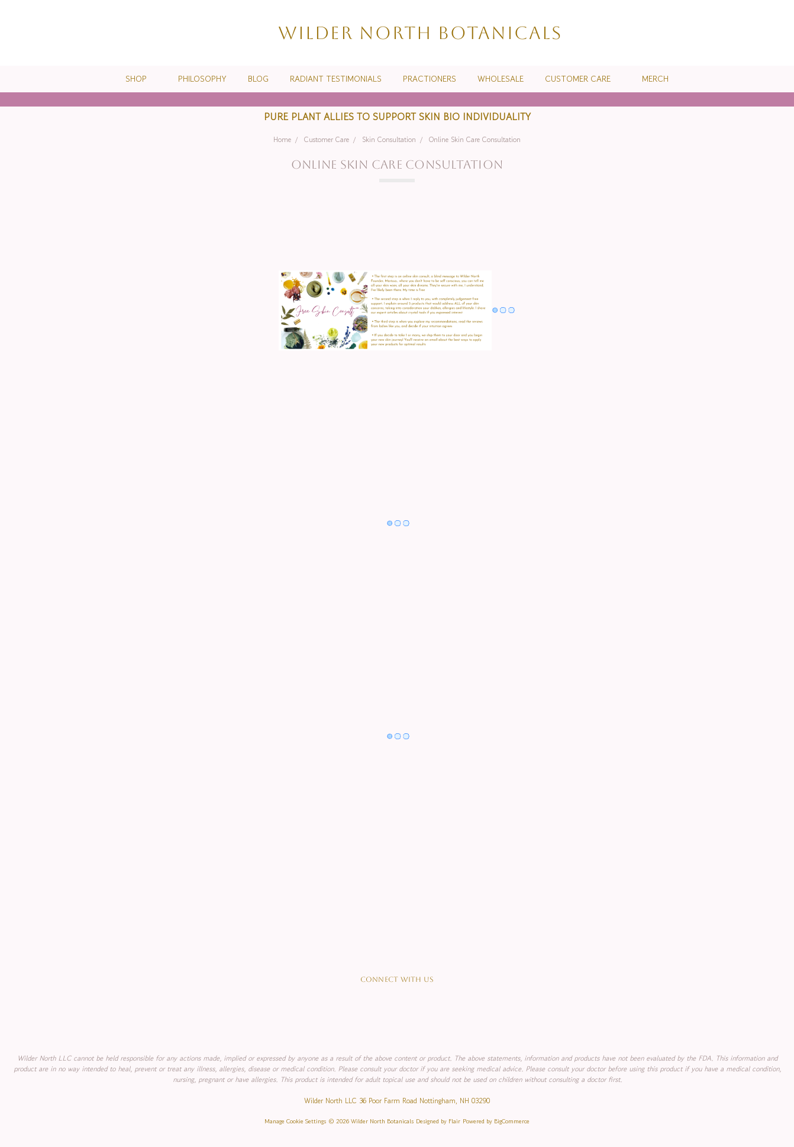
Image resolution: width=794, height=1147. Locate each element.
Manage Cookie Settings (295, 1121)
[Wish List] (734, 33)
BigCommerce (512, 1121)
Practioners (429, 79)
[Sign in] (756, 33)
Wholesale (500, 79)
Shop (141, 79)
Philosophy (202, 79)
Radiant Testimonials (336, 79)
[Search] (713, 33)
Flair (454, 1121)
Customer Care (583, 79)
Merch (655, 79)
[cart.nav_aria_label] (775, 33)
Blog (258, 79)
